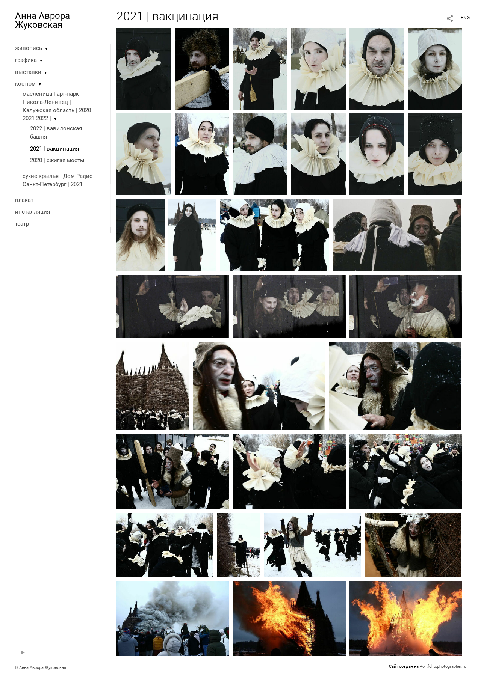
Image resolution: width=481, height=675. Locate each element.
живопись (28, 48)
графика (26, 60)
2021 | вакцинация (54, 148)
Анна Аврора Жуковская (42, 20)
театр (22, 223)
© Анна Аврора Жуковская (40, 667)
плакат (24, 200)
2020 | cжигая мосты (57, 160)
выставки (28, 72)
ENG (465, 17)
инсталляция (32, 211)
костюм (25, 83)
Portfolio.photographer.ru (443, 666)
